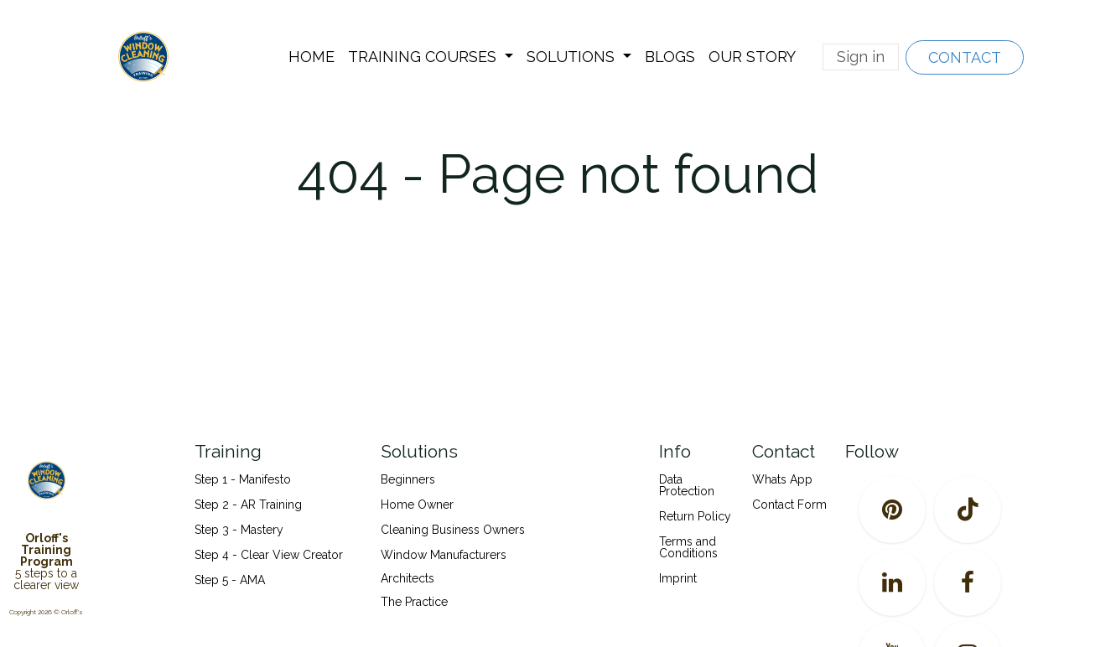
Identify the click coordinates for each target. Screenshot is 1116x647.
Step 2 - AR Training (248, 504)
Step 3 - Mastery (239, 529)
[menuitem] (311, 57)
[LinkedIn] (892, 582)
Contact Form (789, 504)
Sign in (861, 56)
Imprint (678, 578)
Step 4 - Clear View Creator (269, 555)
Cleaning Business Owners (453, 529)
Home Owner (417, 504)
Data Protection (686, 485)
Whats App (782, 479)
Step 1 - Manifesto (243, 479)
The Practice (414, 601)
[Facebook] (967, 582)
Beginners (408, 479)
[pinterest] (892, 509)
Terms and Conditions (688, 547)
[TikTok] (967, 509)
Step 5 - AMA (231, 580)
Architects (407, 578)
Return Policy (695, 516)
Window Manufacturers (443, 555)
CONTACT (964, 57)
